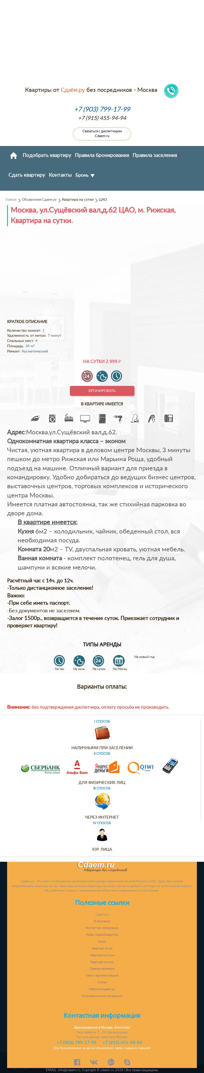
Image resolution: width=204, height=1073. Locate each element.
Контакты (60, 175)
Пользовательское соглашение (102, 996)
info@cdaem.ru (69, 1070)
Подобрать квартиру (47, 155)
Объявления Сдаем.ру (39, 199)
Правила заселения (155, 155)
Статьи (102, 982)
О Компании (102, 921)
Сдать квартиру (26, 175)
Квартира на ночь (102, 962)
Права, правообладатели (102, 934)
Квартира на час (102, 948)
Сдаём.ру (73, 90)
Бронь (85, 175)
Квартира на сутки (102, 955)
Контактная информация (102, 927)
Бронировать (102, 391)
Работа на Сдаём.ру (102, 989)
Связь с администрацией (102, 975)
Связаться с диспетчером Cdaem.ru (102, 134)
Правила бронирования (102, 155)
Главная (11, 199)
